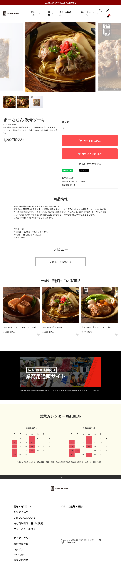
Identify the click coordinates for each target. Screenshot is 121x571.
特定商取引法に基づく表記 (73, 181)
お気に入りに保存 (90, 154)
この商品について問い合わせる (90, 164)
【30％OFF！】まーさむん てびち (96, 327)
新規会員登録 (21, 543)
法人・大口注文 (65, 13)
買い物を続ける (69, 185)
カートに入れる (89, 140)
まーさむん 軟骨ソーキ (52, 327)
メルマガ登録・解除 (71, 506)
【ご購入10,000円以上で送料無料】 (60, 2)
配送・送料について (25, 506)
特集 (49, 13)
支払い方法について (25, 517)
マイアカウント (22, 538)
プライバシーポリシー (26, 529)
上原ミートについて (86, 13)
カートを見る (19, 554)
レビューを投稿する (60, 261)
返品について (68, 178)
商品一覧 (33, 13)
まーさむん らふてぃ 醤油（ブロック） (20, 327)
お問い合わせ (21, 559)
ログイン (18, 549)
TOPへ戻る (60, 477)
